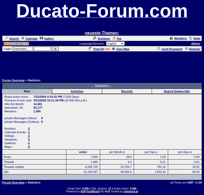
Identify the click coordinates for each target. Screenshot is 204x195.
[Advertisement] (102, 64)
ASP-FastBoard (89, 191)
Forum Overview (13, 80)
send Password (169, 49)
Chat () (96, 49)
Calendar (29, 38)
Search (12, 38)
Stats (194, 38)
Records (127, 91)
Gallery (47, 38)
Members (178, 38)
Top (117, 38)
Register (192, 49)
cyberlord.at (130, 191)
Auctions (101, 38)
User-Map (120, 49)
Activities (77, 91)
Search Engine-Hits (177, 91)
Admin (195, 43)
